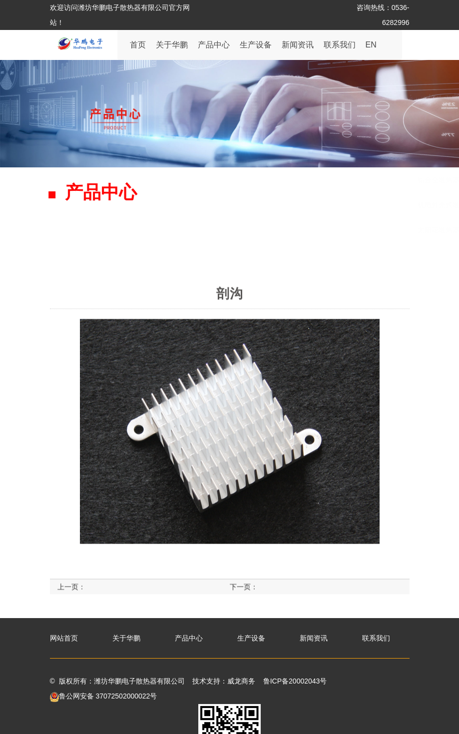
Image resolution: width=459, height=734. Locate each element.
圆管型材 (355, 205)
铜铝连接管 (303, 205)
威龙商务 (241, 681)
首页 (138, 44)
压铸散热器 (255, 230)
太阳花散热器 (197, 230)
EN (371, 44)
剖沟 (259, 205)
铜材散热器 (310, 230)
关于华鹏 (172, 44)
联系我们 (340, 44)
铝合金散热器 (197, 180)
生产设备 (256, 44)
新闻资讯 (298, 44)
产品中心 (214, 44)
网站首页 (64, 638)
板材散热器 (255, 180)
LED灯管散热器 (372, 230)
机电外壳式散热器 (204, 205)
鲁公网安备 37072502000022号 (103, 696)
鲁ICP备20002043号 (295, 681)
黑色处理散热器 (317, 180)
